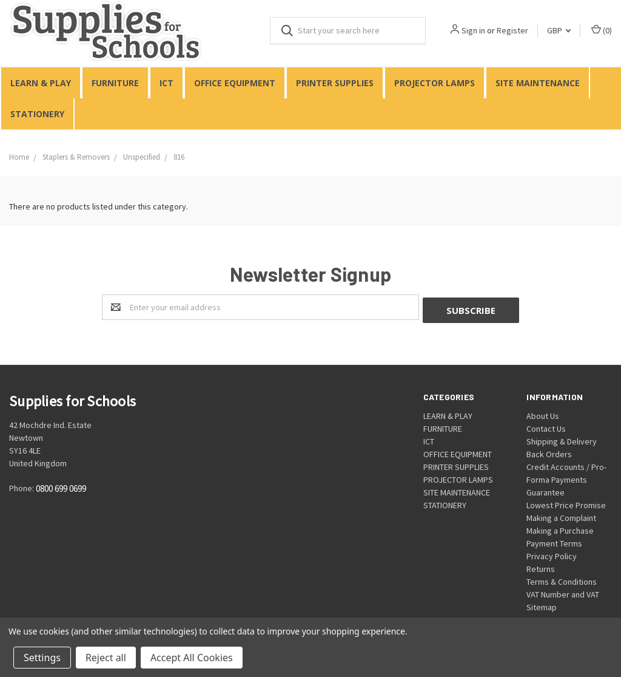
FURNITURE (115, 83)
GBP (559, 30)
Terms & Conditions (561, 578)
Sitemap (541, 604)
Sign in (473, 30)
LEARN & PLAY (40, 83)
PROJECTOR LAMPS (434, 83)
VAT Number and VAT (562, 591)
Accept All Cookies (191, 657)
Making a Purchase (560, 527)
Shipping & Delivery (561, 438)
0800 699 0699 (61, 486)
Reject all (106, 657)
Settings (42, 657)
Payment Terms (554, 540)
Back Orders (549, 451)
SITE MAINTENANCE (537, 83)
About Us (542, 412)
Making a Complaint (561, 514)
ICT (166, 83)
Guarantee (545, 489)
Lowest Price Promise (566, 502)
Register (512, 30)
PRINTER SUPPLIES (335, 83)
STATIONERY (37, 114)
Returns (540, 565)
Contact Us (546, 425)
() (601, 30)
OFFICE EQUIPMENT (234, 83)
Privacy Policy (551, 553)
